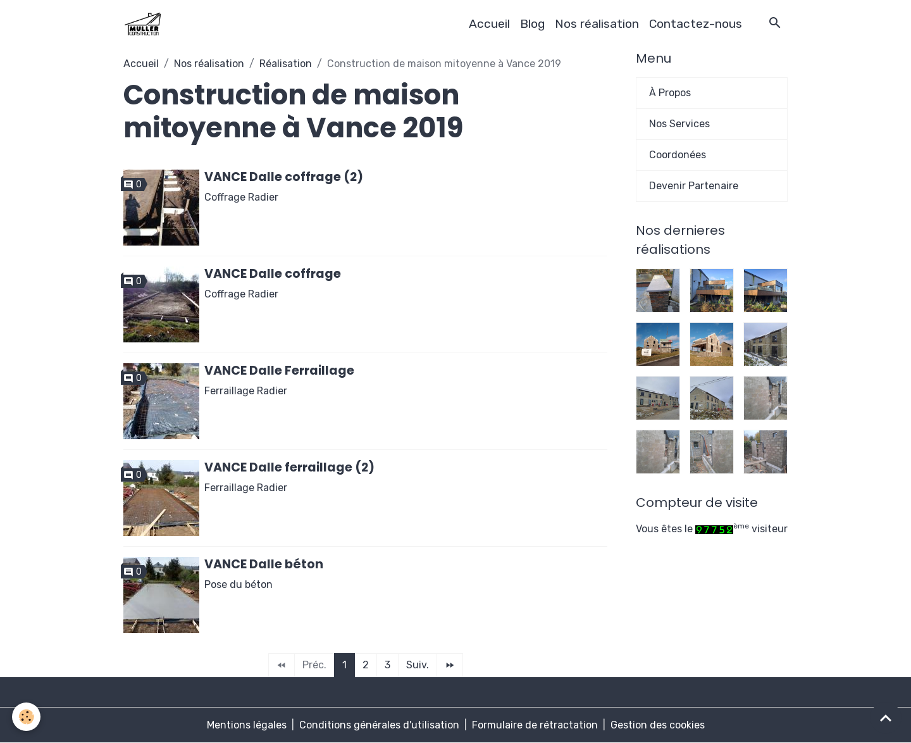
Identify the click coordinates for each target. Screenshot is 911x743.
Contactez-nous (695, 23)
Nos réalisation (597, 23)
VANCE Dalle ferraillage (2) (289, 467)
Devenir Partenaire (693, 186)
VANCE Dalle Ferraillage (279, 370)
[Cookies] (27, 716)
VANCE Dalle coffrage (272, 273)
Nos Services (679, 124)
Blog (532, 23)
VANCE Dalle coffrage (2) (283, 176)
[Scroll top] (886, 718)
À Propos (670, 93)
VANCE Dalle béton (263, 564)
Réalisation (285, 64)
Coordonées (677, 155)
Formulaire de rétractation (535, 725)
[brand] (144, 24)
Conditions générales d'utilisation (379, 725)
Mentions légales (247, 725)
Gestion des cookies (657, 725)
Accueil (489, 23)
